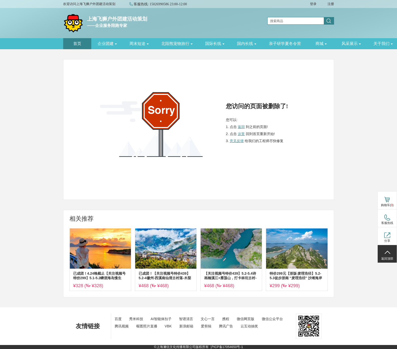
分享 (387, 241)
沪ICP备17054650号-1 (226, 347)
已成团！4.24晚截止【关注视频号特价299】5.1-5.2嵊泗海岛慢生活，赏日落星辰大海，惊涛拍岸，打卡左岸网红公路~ (99, 275)
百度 (118, 319)
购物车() (387, 205)
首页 (77, 43)
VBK (168, 326)
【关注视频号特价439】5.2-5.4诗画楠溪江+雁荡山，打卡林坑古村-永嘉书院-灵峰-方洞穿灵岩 (230, 275)
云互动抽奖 (249, 326)
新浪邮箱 (186, 326)
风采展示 (351, 43)
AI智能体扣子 (161, 319)
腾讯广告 (226, 326)
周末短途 (139, 43)
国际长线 (214, 43)
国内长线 (246, 43)
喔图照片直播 (146, 326)
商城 (321, 43)
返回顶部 (387, 258)
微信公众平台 (272, 319)
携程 (225, 319)
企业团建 (107, 43)
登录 (313, 4)
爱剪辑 (206, 326)
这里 (241, 134)
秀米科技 (136, 319)
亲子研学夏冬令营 (285, 43)
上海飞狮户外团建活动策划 (117, 19)
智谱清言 (186, 319)
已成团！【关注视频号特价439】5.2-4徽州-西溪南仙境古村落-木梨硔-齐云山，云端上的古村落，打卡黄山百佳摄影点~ (166, 275)
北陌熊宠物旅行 (177, 43)
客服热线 (387, 223)
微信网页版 (245, 319)
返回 (241, 127)
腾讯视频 (122, 326)
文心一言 (208, 319)
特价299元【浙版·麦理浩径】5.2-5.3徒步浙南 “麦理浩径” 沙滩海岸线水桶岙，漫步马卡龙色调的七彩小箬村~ (296, 275)
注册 (331, 4)
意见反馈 (237, 141)
